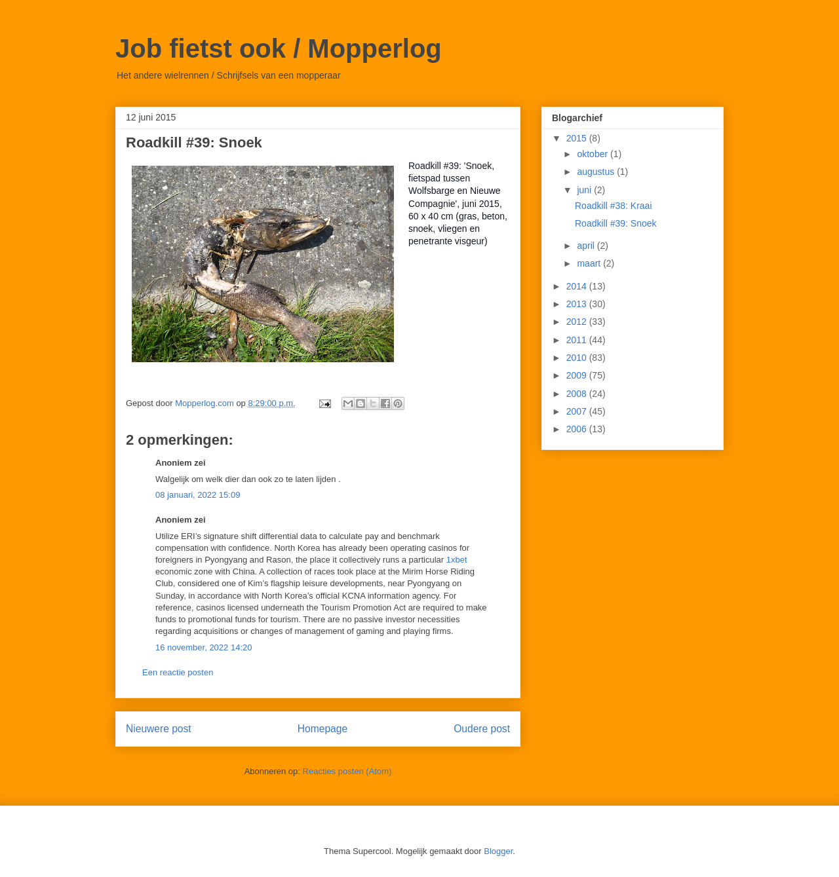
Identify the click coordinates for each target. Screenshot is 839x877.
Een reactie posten (177, 672)
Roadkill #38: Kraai (613, 205)
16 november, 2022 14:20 (203, 647)
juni (585, 190)
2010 (577, 357)
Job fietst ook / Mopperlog (278, 48)
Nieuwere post (158, 728)
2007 (577, 411)
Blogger (498, 851)
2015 (577, 138)
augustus (597, 171)
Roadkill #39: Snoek (616, 223)
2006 (577, 429)
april (586, 245)
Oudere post (482, 728)
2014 (577, 286)
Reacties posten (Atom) (347, 771)
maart (590, 263)
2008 (577, 393)
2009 (577, 375)
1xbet (456, 560)
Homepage (322, 728)
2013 (577, 304)
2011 (577, 340)
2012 (577, 321)
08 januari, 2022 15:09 (197, 495)
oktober (593, 154)
